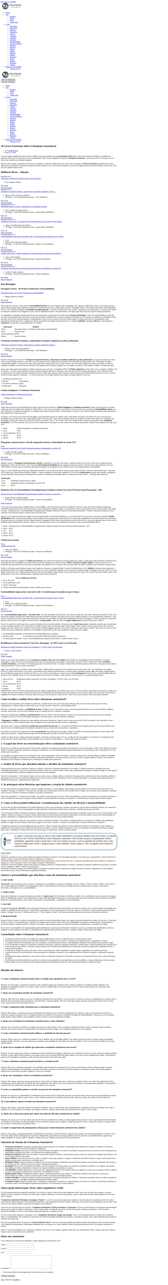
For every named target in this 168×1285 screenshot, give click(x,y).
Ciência (12, 34)
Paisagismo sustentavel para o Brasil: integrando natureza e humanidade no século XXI (31, 268)
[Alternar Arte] (38, 88)
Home (8, 12)
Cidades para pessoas (8, 546)
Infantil (12, 51)
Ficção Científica (16, 44)
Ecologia (13, 40)
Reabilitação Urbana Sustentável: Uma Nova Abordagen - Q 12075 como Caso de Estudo (31, 647)
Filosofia (13, 45)
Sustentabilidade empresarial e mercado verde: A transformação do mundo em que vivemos (32, 236)
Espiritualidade (15, 42)
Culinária (13, 38)
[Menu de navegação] (8, 80)
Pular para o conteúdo (8, 2)
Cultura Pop (14, 22)
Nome (3, 1244)
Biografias (13, 32)
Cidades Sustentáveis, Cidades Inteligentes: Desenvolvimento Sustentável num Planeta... (31, 253)
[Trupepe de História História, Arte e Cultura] (11, 9)
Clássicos (13, 36)
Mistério (13, 53)
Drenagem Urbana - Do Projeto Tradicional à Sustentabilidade (22, 293)
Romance (13, 63)
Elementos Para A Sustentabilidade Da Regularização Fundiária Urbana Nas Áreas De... (31, 494)
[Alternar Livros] (38, 97)
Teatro (12, 18)
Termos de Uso (15, 69)
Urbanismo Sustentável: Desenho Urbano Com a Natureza (21, 178)
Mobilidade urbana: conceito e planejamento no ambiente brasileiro (24, 206)
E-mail (4, 1248)
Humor (12, 49)
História (12, 47)
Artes (12, 20)
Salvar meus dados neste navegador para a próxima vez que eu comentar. (28, 1275)
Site (2, 1252)
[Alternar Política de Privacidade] (38, 140)
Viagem (12, 65)
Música (12, 55)
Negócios (13, 57)
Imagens (13, 16)
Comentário (5, 1271)
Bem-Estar (13, 28)
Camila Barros (13, 151)
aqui (44, 830)
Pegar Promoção (6, 188)
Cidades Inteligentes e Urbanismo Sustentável (16, 394)
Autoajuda (13, 26)
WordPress (16, 1282)
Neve (2, 1282)
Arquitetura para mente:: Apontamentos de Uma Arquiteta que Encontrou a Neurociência (31, 221)
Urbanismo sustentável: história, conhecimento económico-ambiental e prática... (28, 191)
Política (12, 61)
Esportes (13, 30)
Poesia (12, 59)
